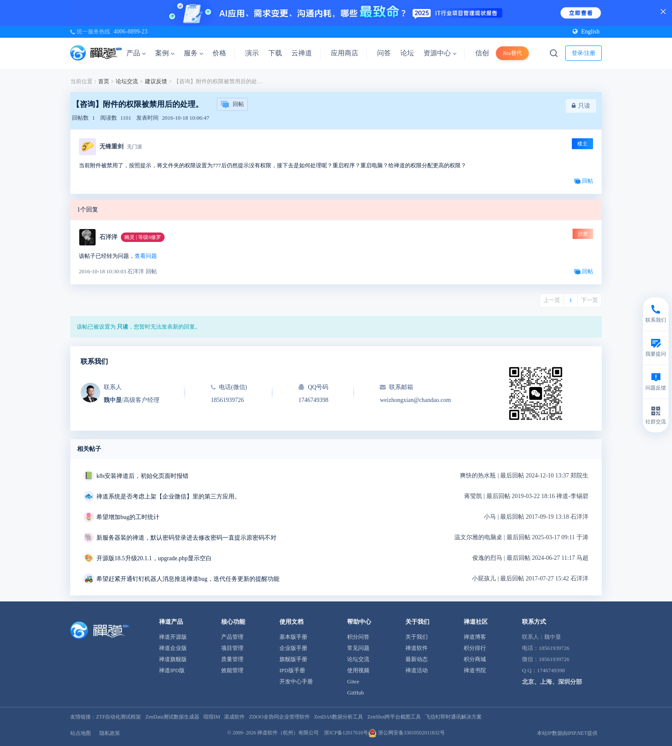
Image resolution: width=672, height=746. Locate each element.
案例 (164, 53)
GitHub (355, 692)
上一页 (551, 300)
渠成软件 (234, 717)
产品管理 (232, 637)
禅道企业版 (173, 648)
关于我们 (416, 637)
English (586, 31)
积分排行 (475, 648)
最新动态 (416, 659)
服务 (193, 53)
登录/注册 (584, 53)
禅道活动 (416, 670)
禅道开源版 (173, 637)
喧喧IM (212, 717)
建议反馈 (156, 81)
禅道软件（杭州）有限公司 (288, 733)
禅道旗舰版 (173, 659)
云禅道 (301, 53)
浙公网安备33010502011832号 (406, 733)
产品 (136, 53)
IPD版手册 (292, 670)
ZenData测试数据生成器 (172, 717)
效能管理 (232, 670)
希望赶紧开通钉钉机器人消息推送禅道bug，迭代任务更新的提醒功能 (187, 579)
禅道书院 (475, 670)
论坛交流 (127, 81)
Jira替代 (512, 53)
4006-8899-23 (130, 31)
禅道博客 (475, 637)
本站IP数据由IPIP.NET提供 (567, 733)
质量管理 (232, 659)
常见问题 (358, 648)
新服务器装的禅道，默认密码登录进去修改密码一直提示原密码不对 (186, 538)
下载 (275, 53)
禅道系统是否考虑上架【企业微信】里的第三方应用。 (168, 496)
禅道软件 (416, 648)
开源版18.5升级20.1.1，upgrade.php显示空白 (154, 558)
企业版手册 (293, 648)
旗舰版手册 (293, 659)
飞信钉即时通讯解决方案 (453, 717)
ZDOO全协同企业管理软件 (279, 717)
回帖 (232, 105)
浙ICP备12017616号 (346, 733)
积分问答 (358, 637)
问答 (384, 53)
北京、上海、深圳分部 (552, 682)
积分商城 (475, 659)
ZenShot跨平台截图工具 (394, 717)
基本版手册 (293, 637)
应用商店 (344, 53)
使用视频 (358, 670)
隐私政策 (109, 733)
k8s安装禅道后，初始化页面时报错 (142, 476)
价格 (219, 53)
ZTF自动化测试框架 (118, 717)
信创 (482, 53)
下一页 (589, 300)
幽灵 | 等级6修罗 (142, 237)
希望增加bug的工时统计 (127, 517)
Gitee (353, 681)
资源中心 (439, 53)
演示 (252, 53)
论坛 (407, 53)
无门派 (134, 147)
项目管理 (232, 648)
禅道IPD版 (172, 670)
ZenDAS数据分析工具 (338, 717)
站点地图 (80, 733)
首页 (103, 81)
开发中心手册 (296, 681)
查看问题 (146, 256)
